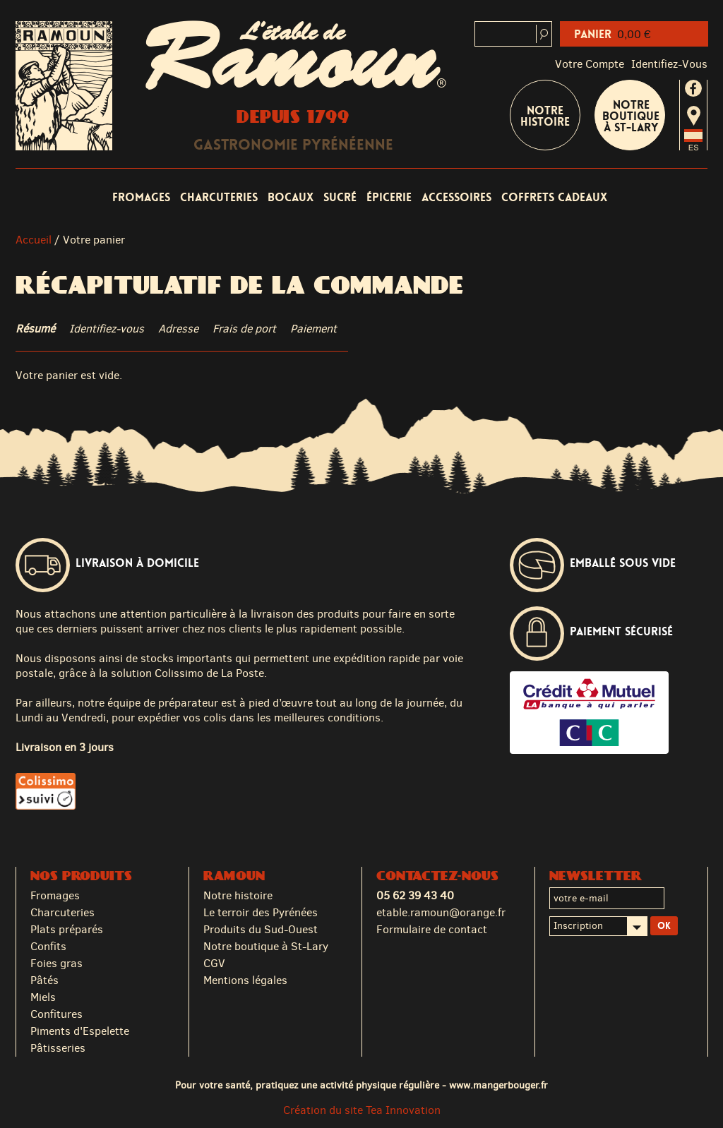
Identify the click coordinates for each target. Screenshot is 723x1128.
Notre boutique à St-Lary (630, 116)
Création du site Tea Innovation (362, 1110)
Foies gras (56, 963)
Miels (43, 997)
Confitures (56, 1014)
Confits (48, 946)
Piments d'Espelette (79, 1031)
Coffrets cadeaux (554, 197)
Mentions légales (245, 980)
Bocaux (290, 197)
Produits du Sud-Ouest (260, 929)
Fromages (141, 197)
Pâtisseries (57, 1047)
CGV (214, 963)
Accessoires (456, 197)
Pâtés (44, 980)
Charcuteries (219, 197)
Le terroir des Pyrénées (260, 912)
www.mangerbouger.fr (498, 1085)
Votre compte (589, 63)
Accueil (34, 239)
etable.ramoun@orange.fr (441, 912)
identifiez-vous (669, 63)
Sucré (340, 197)
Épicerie (389, 197)
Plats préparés (66, 929)
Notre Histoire (545, 116)
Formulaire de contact (431, 929)
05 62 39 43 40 (415, 895)
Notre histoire (238, 895)
